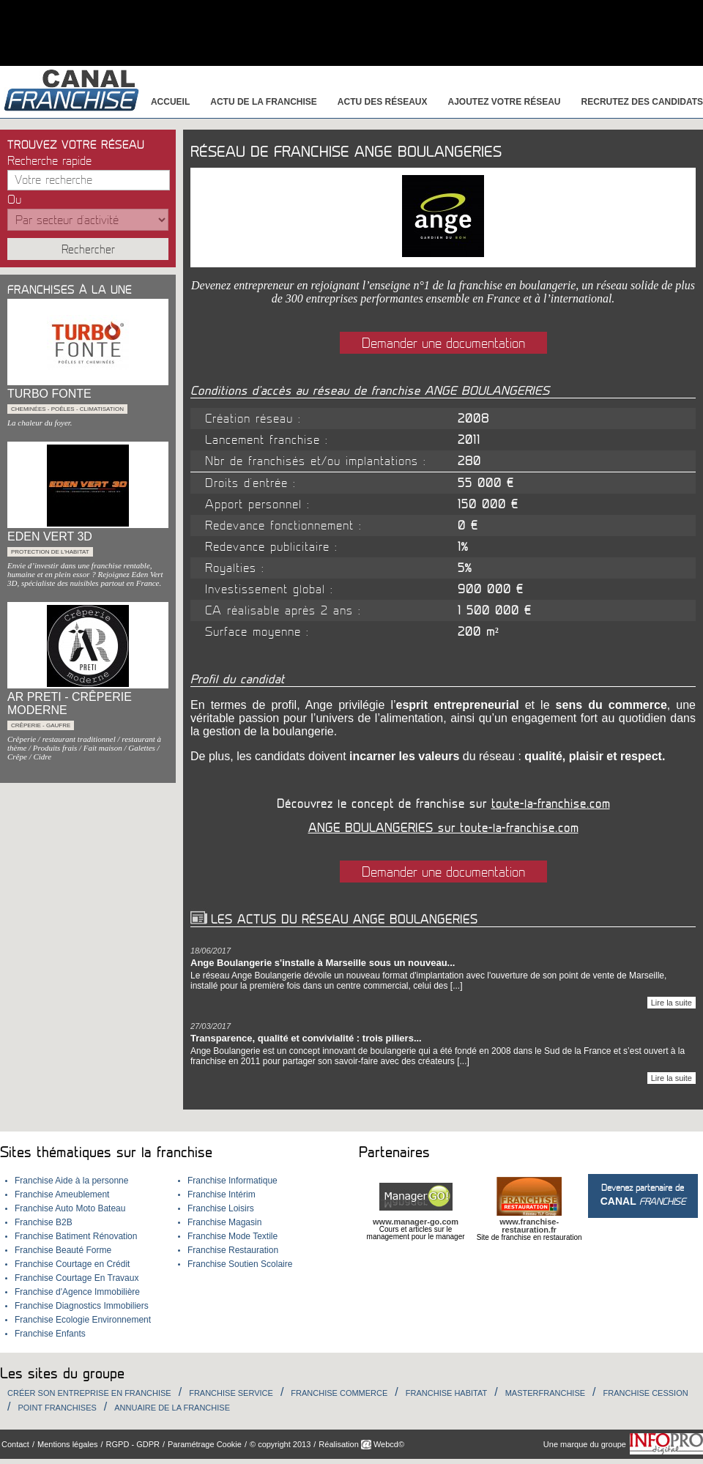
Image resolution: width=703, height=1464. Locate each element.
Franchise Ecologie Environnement (83, 1320)
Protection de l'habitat (50, 552)
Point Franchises (57, 1407)
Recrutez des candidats (642, 102)
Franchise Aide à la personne (71, 1180)
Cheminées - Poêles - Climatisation (67, 409)
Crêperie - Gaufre (40, 725)
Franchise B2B (43, 1222)
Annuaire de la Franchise (172, 1407)
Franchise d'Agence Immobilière (77, 1292)
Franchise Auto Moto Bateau (70, 1208)
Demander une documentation (443, 343)
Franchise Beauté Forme (63, 1250)
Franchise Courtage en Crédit (72, 1264)
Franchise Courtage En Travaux (76, 1278)
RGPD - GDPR (133, 1444)
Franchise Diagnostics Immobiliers (82, 1306)
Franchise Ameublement (62, 1194)
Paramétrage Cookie (205, 1444)
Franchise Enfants (50, 1334)
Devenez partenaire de (642, 1195)
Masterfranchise (545, 1393)
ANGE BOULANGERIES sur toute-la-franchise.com (443, 828)
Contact (15, 1444)
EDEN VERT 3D (49, 536)
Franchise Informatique (232, 1180)
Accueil (170, 102)
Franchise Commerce (339, 1393)
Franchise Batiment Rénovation (76, 1236)
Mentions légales (67, 1444)
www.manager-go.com (415, 1221)
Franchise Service (231, 1393)
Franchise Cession (645, 1393)
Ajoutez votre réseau (504, 102)
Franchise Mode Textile (232, 1236)
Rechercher (88, 249)
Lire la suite (671, 1002)
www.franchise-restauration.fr (529, 1225)
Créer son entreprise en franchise (89, 1393)
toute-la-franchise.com (550, 804)
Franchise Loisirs (220, 1208)
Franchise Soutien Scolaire (239, 1264)
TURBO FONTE (49, 393)
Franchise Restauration (232, 1250)
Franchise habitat (446, 1393)
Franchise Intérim (221, 1194)
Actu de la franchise (263, 102)
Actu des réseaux (383, 102)
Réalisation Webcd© (361, 1444)
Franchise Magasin (224, 1222)
